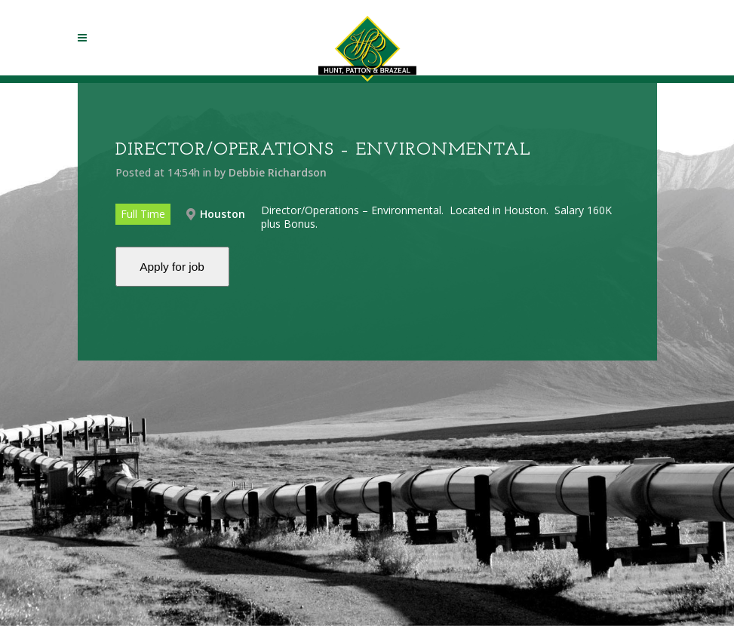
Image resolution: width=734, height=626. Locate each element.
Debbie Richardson (278, 172)
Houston (222, 214)
